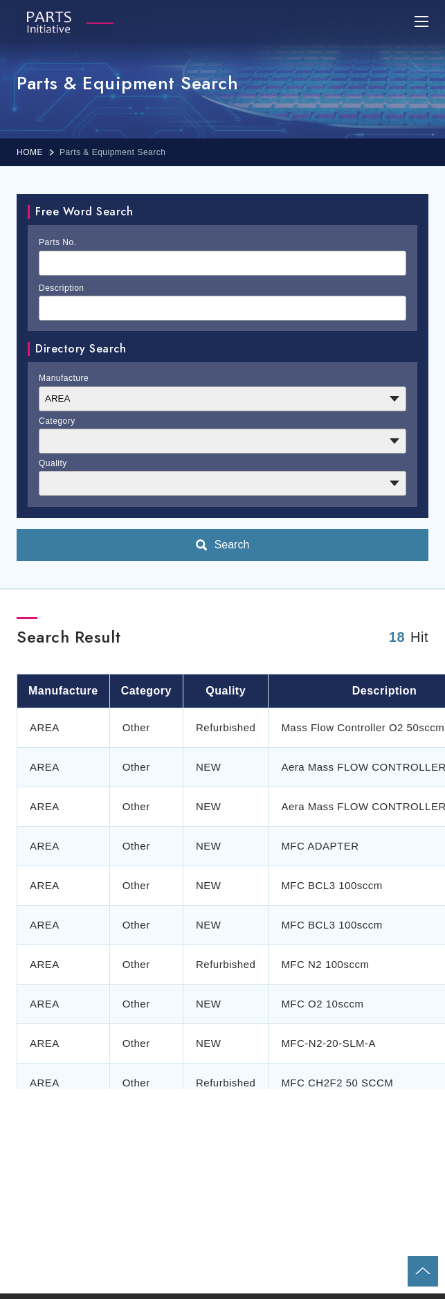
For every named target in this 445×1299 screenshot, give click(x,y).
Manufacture (64, 378)
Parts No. (58, 242)
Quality (53, 463)
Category (57, 421)
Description (61, 288)
